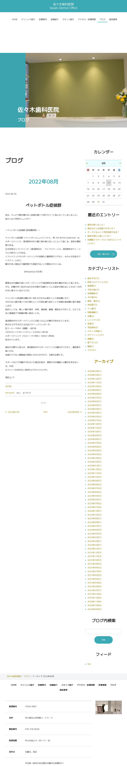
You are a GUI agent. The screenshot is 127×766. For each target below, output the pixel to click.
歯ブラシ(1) (92, 312)
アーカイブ (103, 331)
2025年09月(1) (94, 359)
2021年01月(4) (94, 563)
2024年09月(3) (94, 405)
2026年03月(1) (94, 340)
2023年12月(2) (94, 439)
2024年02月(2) (94, 431)
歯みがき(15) (93, 247)
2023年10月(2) (94, 446)
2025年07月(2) (94, 367)
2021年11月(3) (94, 525)
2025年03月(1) (94, 382)
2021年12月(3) (94, 522)
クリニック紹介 (28, 19)
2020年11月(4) (94, 571)
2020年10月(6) (94, 575)
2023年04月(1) (94, 469)
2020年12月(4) (94, 567)
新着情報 (102, 654)
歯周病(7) (91, 255)
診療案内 (43, 19)
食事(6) (90, 308)
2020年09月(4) (94, 578)
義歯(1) (90, 315)
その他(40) (92, 266)
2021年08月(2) (94, 537)
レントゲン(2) (93, 289)
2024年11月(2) (94, 397)
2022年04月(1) (94, 507)
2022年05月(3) (94, 503)
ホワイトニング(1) (95, 304)
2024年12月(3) (94, 393)
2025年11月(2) (94, 352)
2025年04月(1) (94, 378)
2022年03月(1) (94, 510)
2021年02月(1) (94, 559)
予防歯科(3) (92, 297)
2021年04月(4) (94, 552)
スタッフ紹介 (68, 19)
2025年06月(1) (94, 371)
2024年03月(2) (94, 427)
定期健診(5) (92, 262)
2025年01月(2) (94, 389)
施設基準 (113, 19)
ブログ (102, 19)
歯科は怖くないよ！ (96, 194)
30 (98, 171)
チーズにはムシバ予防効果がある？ (103, 201)
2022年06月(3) (94, 499)
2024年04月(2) (94, 423)
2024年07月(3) (94, 412)
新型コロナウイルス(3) (97, 251)
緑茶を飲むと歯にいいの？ (99, 205)
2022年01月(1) (94, 518)
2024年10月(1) (94, 401)
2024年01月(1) (94, 435)
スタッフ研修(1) (94, 300)
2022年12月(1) (94, 480)
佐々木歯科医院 (14, 645)
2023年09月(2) (94, 450)
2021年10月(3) (94, 529)
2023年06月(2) (94, 461)
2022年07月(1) (94, 495)
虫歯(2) (90, 293)
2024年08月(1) (94, 408)
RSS (89, 633)
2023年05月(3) (94, 465)
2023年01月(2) (94, 476)
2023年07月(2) (94, 457)
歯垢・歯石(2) (93, 270)
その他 (8, 355)
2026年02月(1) (94, 344)
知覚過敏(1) (92, 281)
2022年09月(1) (94, 488)
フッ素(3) (91, 278)
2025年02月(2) (94, 386)
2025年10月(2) (94, 355)
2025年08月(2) (94, 363)
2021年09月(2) (94, 533)
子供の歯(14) (93, 259)
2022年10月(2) (94, 484)
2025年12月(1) (94, 348)
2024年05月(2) (94, 420)
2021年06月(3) (94, 544)
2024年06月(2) (94, 416)
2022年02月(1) (94, 514)
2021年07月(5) (94, 540)
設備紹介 (55, 19)
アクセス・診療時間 (87, 19)
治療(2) (90, 285)
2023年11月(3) (94, 442)
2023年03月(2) (94, 472)
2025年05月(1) (94, 374)
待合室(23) (92, 274)
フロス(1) (91, 319)
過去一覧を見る (103, 223)
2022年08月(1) (94, 491)
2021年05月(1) (94, 548)
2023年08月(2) (94, 454)
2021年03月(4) (94, 556)
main (45, 381)
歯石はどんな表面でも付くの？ (101, 197)
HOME (15, 19)
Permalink (9, 362)
